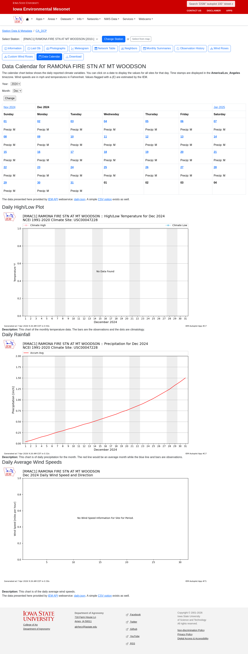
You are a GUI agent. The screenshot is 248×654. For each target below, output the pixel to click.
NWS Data (110, 19)
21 (215, 151)
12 (146, 136)
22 (5, 167)
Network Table (105, 48)
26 (146, 167)
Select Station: (11, 39)
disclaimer (214, 10)
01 (5, 121)
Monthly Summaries (157, 48)
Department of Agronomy (36, 628)
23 (38, 167)
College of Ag (30, 624)
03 (72, 121)
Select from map (141, 39)
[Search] (211, 4)
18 (105, 151)
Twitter (131, 622)
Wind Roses (219, 48)
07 (215, 121)
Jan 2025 (219, 107)
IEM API (53, 199)
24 (72, 167)
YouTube (133, 636)
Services (128, 19)
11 (105, 136)
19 (146, 151)
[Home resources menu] (29, 19)
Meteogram (80, 48)
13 (181, 136)
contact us (194, 10)
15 (5, 151)
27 (181, 167)
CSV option (105, 199)
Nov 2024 (10, 107)
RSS (130, 643)
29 (5, 182)
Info (79, 19)
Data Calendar (49, 56)
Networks (93, 19)
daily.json (79, 199)
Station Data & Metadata (17, 30)
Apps (39, 19)
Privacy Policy (185, 634)
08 (5, 136)
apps (229, 10)
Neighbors (129, 48)
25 (105, 167)
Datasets (66, 19)
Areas (51, 19)
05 (146, 121)
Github (131, 629)
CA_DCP (41, 30)
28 (215, 167)
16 (38, 151)
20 (181, 151)
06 (181, 121)
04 (105, 121)
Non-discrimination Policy (191, 630)
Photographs (55, 48)
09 (38, 136)
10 (72, 136)
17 (72, 151)
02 (38, 121)
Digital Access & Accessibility (193, 638)
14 (215, 136)
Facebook (133, 614)
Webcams (145, 19)
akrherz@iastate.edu (86, 626)
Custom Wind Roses (18, 56)
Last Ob (33, 48)
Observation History (190, 48)
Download (73, 56)
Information (13, 48)
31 (72, 182)
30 (38, 182)
